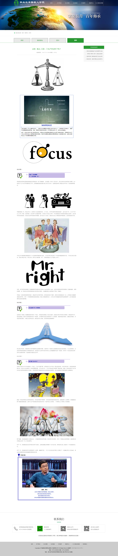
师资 (22, 40)
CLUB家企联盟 (99, 3)
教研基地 (40, 40)
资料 (75, 40)
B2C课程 (67, 3)
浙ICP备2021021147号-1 (77, 548)
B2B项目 (75, 3)
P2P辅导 (83, 3)
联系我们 (85, 544)
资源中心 (91, 3)
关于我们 (59, 3)
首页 (51, 3)
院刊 (57, 40)
